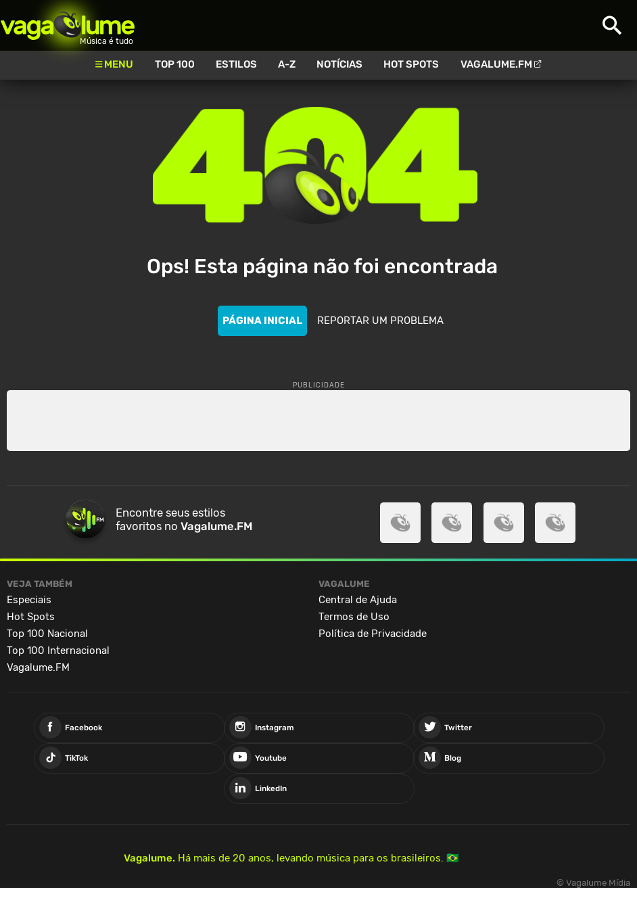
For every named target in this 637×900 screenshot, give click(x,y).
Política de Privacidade (372, 633)
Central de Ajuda (357, 600)
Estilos (236, 64)
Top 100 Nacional (47, 633)
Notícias (339, 64)
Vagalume (67, 25)
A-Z (287, 64)
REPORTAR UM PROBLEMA (380, 320)
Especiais (29, 600)
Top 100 (175, 64)
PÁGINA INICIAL (262, 320)
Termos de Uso (354, 617)
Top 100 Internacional (58, 650)
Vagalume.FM (496, 64)
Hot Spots (411, 64)
